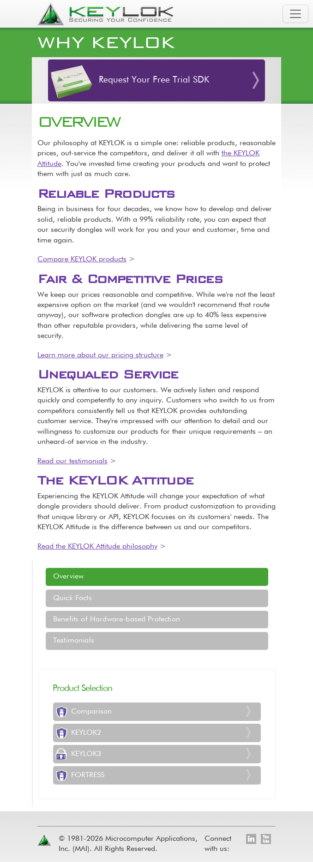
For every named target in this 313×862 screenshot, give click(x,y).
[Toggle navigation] (295, 14)
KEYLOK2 (86, 733)
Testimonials (73, 640)
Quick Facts (72, 598)
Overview (68, 576)
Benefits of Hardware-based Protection (116, 619)
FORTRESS (87, 775)
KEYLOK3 (86, 754)
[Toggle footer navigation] (271, 801)
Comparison (91, 711)
